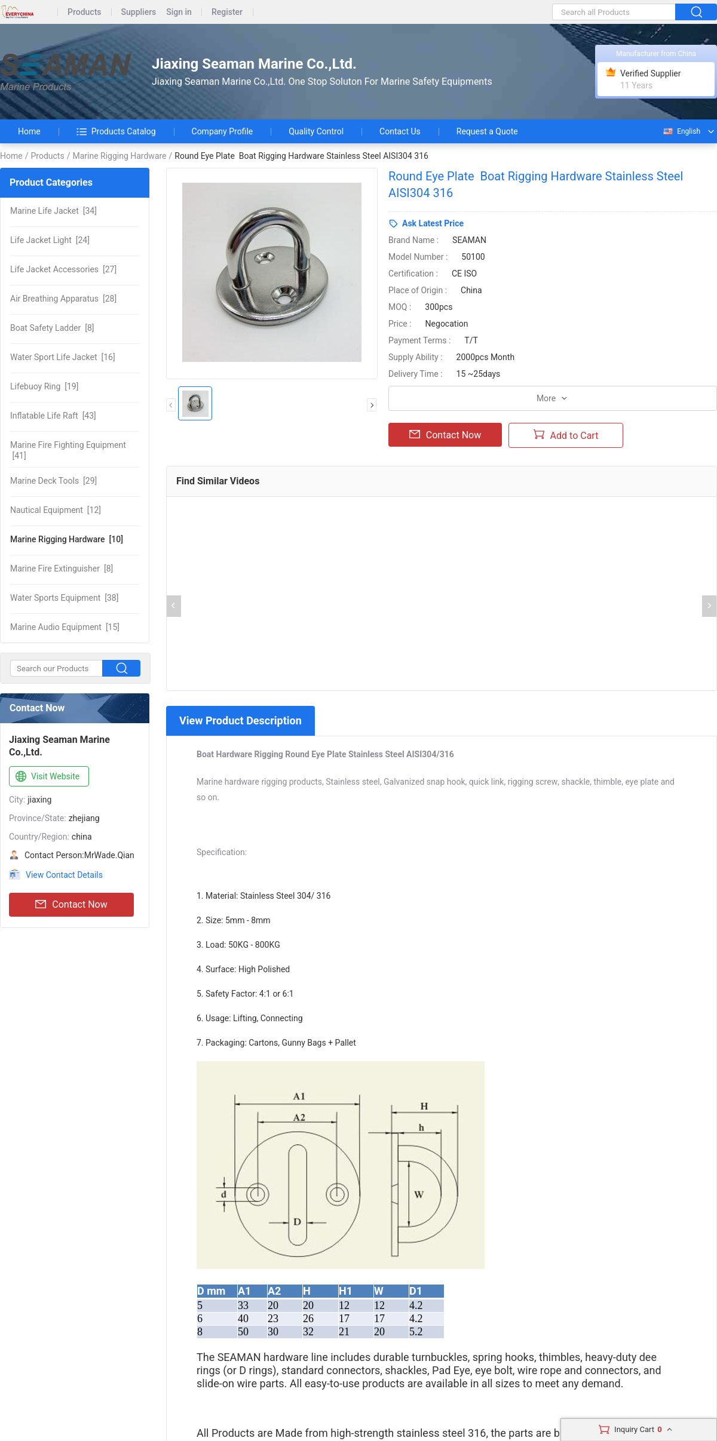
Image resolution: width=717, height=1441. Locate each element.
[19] (44, 386)
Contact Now (71, 905)
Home (29, 131)
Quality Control (316, 131)
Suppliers (139, 12)
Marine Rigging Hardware (119, 156)
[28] (63, 298)
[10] (66, 539)
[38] (64, 598)
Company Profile (222, 131)
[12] (55, 510)
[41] (68, 450)
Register (227, 12)
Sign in (179, 12)
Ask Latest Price (433, 223)
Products (85, 12)
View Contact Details (64, 875)
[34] (53, 211)
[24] (50, 240)
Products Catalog (116, 131)
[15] (65, 627)
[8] (52, 328)
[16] (62, 357)
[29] (53, 481)
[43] (53, 415)
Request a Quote (487, 131)
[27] (63, 269)
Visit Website (46, 777)
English (681, 131)
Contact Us (400, 131)
